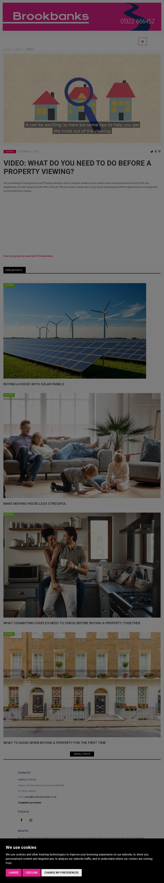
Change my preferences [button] (61, 872)
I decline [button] (31, 872)
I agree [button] (14, 872)
